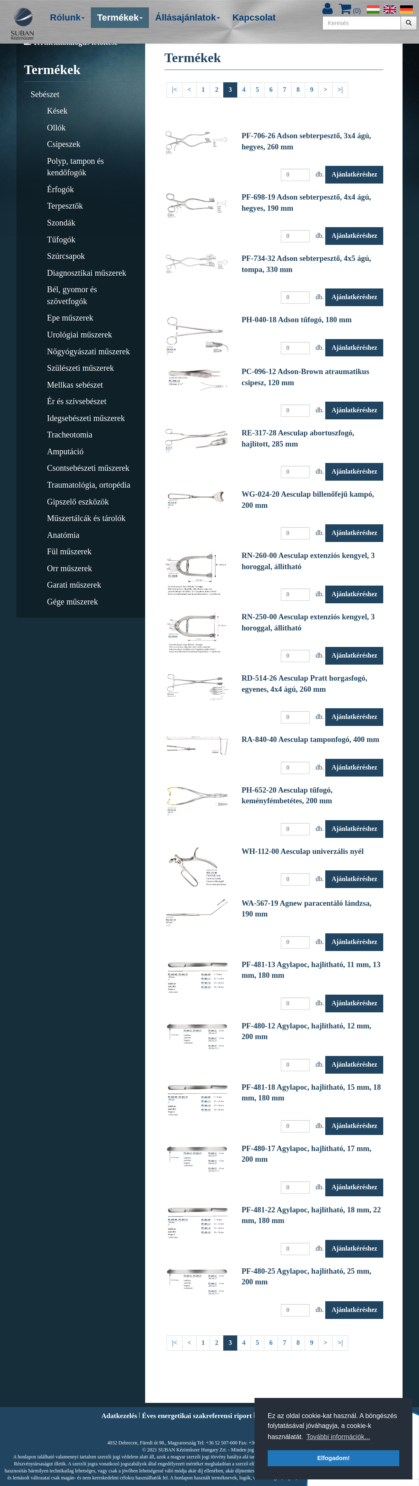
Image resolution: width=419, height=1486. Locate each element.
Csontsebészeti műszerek (88, 467)
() (350, 10)
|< (174, 89)
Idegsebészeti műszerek (86, 418)
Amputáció (65, 451)
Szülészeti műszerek (80, 367)
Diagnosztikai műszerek (86, 272)
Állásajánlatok (187, 17)
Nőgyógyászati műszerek (88, 351)
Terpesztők (65, 205)
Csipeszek (63, 144)
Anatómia (63, 535)
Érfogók (60, 189)
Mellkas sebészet (75, 384)
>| (340, 89)
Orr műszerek (69, 568)
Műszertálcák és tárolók (86, 518)
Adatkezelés (119, 1416)
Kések (57, 110)
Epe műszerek (70, 317)
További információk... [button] (338, 1436)
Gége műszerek (72, 601)
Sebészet (44, 94)
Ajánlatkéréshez (354, 174)
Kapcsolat (253, 17)
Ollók (56, 127)
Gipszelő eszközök (78, 501)
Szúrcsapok (66, 255)
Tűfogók (61, 239)
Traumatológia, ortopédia (88, 484)
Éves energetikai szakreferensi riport (197, 1416)
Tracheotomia (69, 434)
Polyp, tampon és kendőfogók (75, 166)
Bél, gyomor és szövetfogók (72, 295)
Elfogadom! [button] (333, 1458)
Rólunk (67, 17)
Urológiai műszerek (79, 334)
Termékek (120, 17)
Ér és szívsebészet (76, 401)
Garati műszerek (74, 584)
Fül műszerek (69, 551)
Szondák (61, 222)
